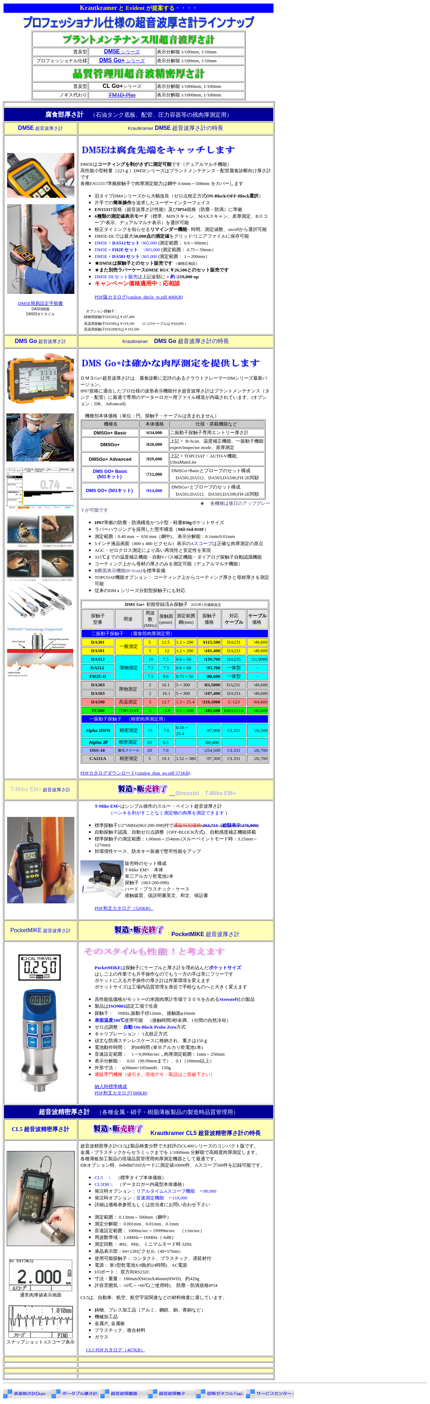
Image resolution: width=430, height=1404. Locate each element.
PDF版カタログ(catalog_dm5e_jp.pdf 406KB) (139, 297)
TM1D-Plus (122, 95)
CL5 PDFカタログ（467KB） (115, 1349)
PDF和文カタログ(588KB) (121, 1093)
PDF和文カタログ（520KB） (124, 908)
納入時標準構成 (111, 1086)
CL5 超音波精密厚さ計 (40, 1129)
